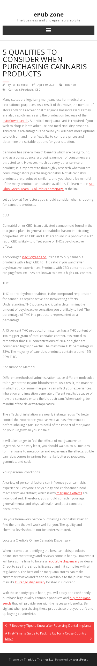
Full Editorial (19, 85)
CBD (38, 89)
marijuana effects (69, 493)
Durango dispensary (30, 582)
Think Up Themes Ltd (39, 659)
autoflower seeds (15, 121)
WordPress (80, 659)
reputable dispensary (63, 561)
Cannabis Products (20, 89)
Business (70, 85)
